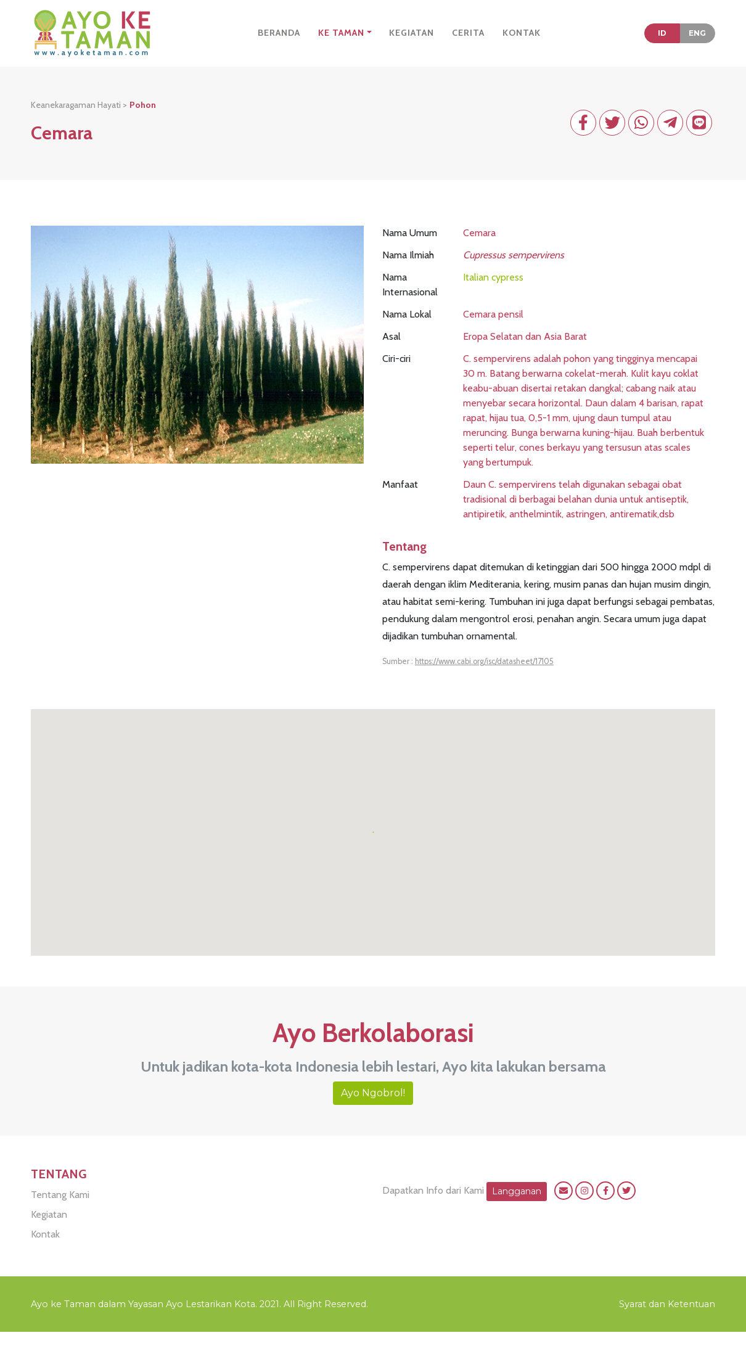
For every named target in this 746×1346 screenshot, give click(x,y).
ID (662, 39)
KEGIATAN (411, 39)
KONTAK (521, 39)
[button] (373, 838)
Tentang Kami (60, 1209)
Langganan (516, 1204)
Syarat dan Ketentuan (667, 1318)
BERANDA (279, 39)
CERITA (468, 39)
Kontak (45, 1248)
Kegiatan (49, 1228)
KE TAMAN (341, 39)
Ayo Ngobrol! (373, 1107)
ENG (697, 39)
